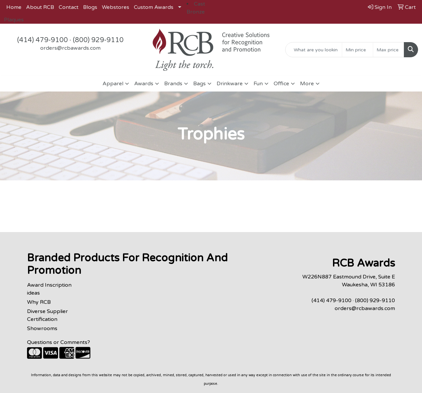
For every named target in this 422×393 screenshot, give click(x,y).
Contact (68, 7)
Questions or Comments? (58, 342)
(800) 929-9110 (98, 40)
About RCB (40, 7)
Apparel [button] (113, 83)
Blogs (90, 7)
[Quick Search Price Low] (357, 49)
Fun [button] (258, 83)
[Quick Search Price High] (388, 49)
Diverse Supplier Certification (47, 315)
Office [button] (281, 83)
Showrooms (42, 328)
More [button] (307, 83)
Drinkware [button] (230, 83)
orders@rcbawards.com (70, 48)
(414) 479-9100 (42, 40)
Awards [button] (143, 83)
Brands (173, 83)
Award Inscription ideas (49, 289)
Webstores (115, 7)
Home (13, 7)
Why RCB (39, 302)
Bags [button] (199, 83)
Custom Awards (153, 7)
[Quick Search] (313, 49)
